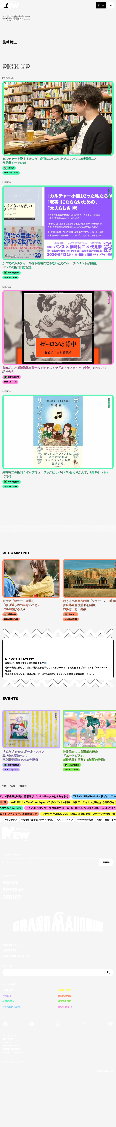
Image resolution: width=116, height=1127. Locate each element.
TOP (4, 786)
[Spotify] (5, 1024)
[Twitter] (84, 1024)
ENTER (106, 862)
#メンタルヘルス (66, 819)
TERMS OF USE (11, 1049)
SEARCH (7, 965)
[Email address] (50, 862)
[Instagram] (58, 1024)
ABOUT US (11, 945)
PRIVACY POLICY (12, 1052)
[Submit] (109, 972)
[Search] (58, 972)
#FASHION (11, 1006)
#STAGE (64, 1001)
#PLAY (7, 990)
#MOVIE (64, 996)
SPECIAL (13, 890)
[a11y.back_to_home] (9, 5)
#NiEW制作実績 (86, 819)
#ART (6, 996)
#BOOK (8, 1001)
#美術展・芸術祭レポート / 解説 (38, 819)
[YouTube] (32, 1024)
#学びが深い (12, 819)
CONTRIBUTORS (15, 956)
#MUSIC (64, 990)
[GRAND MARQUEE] (58, 921)
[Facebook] (111, 1024)
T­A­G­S (12, 786)
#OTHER (65, 1006)
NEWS (10, 882)
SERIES (11, 897)
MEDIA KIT (8, 1042)
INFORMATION (10, 1045)
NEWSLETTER (11, 855)
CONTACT (8, 1039)
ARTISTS (9, 950)
